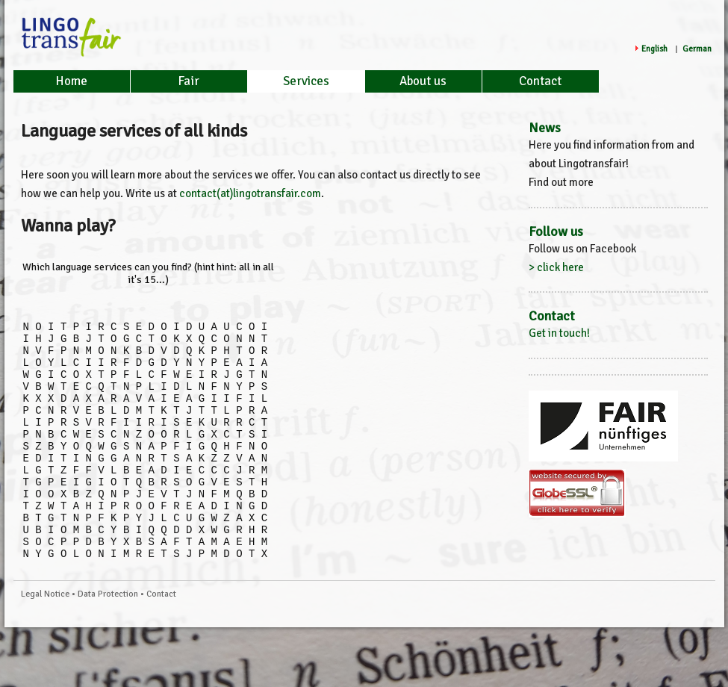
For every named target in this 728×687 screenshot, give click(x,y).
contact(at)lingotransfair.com (250, 193)
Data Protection (108, 641)
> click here (556, 267)
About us (423, 81)
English (654, 48)
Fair (188, 81)
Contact (540, 81)
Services (306, 81)
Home (71, 81)
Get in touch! (559, 333)
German (697, 48)
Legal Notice (45, 641)
